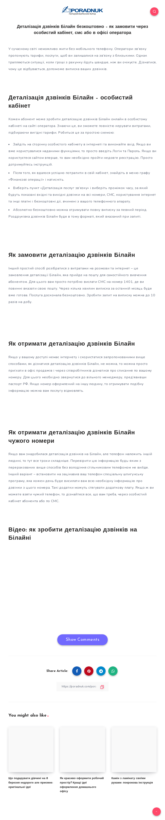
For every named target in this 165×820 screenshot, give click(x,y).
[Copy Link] (82, 686)
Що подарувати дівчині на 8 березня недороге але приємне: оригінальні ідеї (30, 783)
